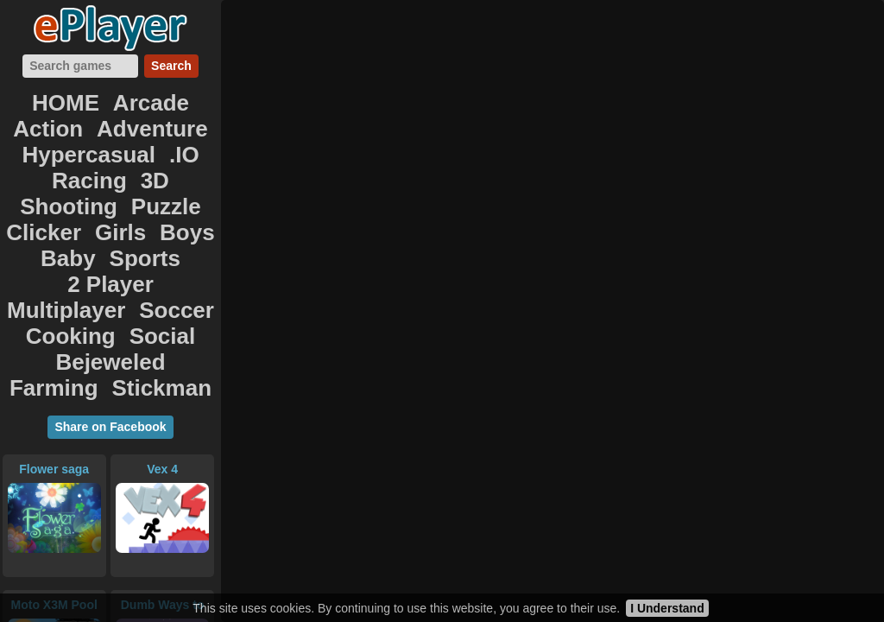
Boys (173, 174)
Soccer (163, 212)
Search (171, 66)
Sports (98, 193)
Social (151, 231)
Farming (159, 250)
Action (179, 98)
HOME (40, 98)
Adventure (52, 117)
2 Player (173, 193)
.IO (57, 136)
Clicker (56, 174)
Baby (37, 193)
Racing (111, 136)
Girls (118, 174)
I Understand (667, 608)
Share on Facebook (110, 306)
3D (165, 136)
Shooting (77, 155)
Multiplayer (75, 212)
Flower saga (54, 348)
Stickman (111, 269)
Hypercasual (160, 117)
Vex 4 (162, 348)
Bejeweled (70, 250)
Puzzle (154, 155)
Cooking (78, 231)
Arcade (109, 98)
